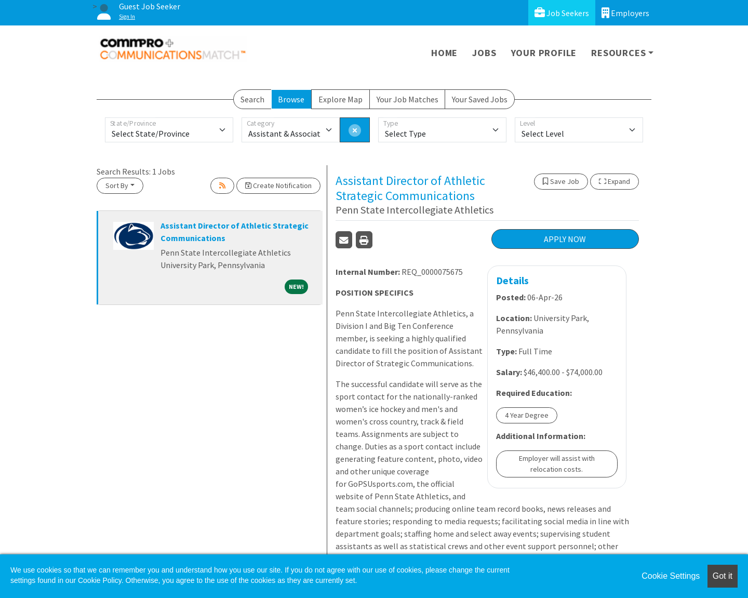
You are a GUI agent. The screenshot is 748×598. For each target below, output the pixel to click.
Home (444, 53)
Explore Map (340, 99)
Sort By (116, 185)
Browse (291, 99)
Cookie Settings (671, 576)
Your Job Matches (407, 99)
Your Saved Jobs (479, 99)
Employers (625, 12)
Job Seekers (562, 12)
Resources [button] (618, 53)
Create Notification (278, 185)
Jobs (484, 53)
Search (252, 99)
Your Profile (544, 53)
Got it (722, 576)
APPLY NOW (565, 239)
